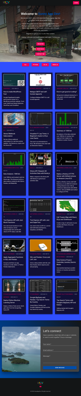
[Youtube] (40, 387)
